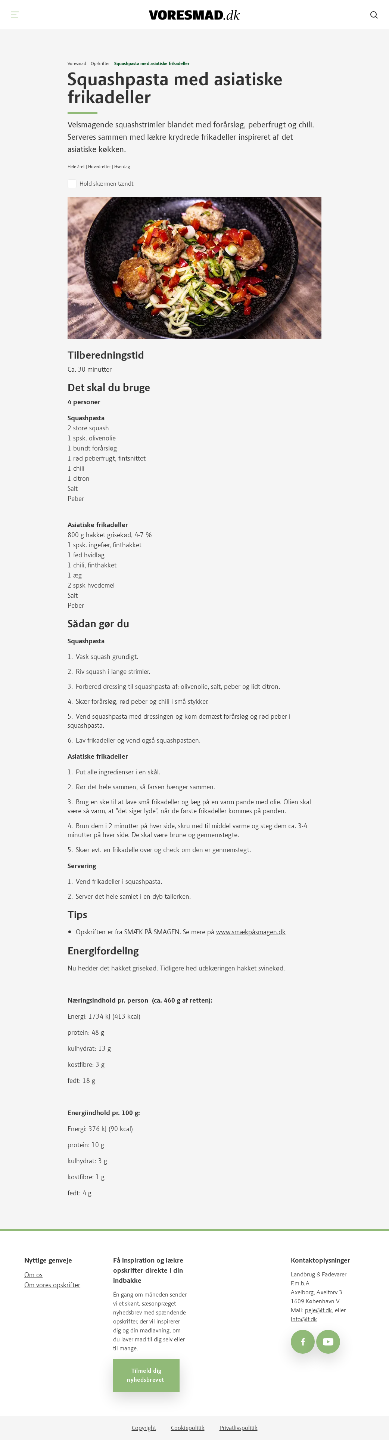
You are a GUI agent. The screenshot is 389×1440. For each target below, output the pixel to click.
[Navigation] (15, 15)
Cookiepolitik (188, 1427)
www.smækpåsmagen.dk (251, 932)
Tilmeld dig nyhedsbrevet (146, 1375)
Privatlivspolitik (239, 1427)
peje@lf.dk (318, 1310)
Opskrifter (100, 63)
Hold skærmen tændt (106, 183)
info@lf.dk (304, 1319)
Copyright (144, 1427)
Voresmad (77, 63)
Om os (33, 1275)
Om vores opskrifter (52, 1285)
